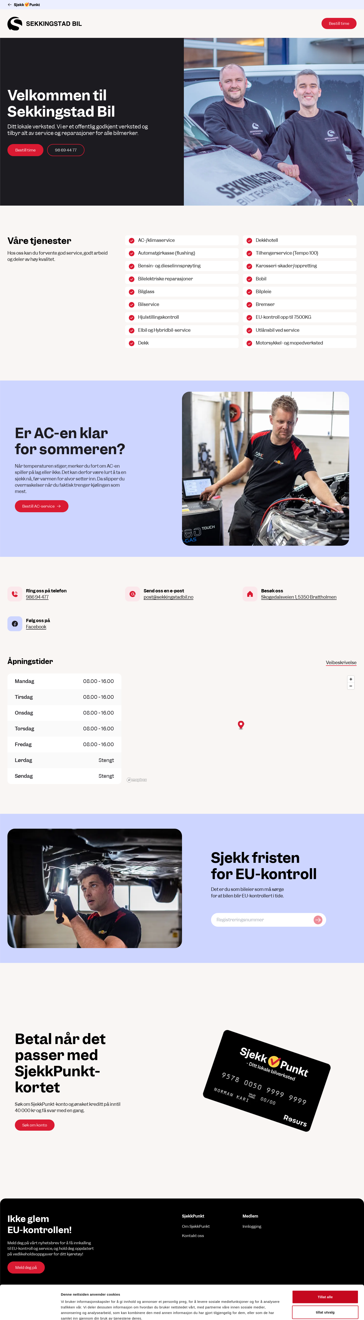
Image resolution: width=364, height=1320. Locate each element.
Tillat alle (325, 1263)
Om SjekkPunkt (196, 1226)
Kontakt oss (193, 1235)
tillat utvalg (325, 1278)
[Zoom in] (351, 679)
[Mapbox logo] (137, 780)
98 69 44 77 (66, 150)
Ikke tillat (325, 1293)
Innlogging (252, 1226)
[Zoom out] (351, 686)
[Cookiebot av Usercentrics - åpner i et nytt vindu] (30, 1310)
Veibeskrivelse (341, 663)
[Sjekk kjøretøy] (318, 920)
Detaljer (247, 1311)
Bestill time (25, 150)
